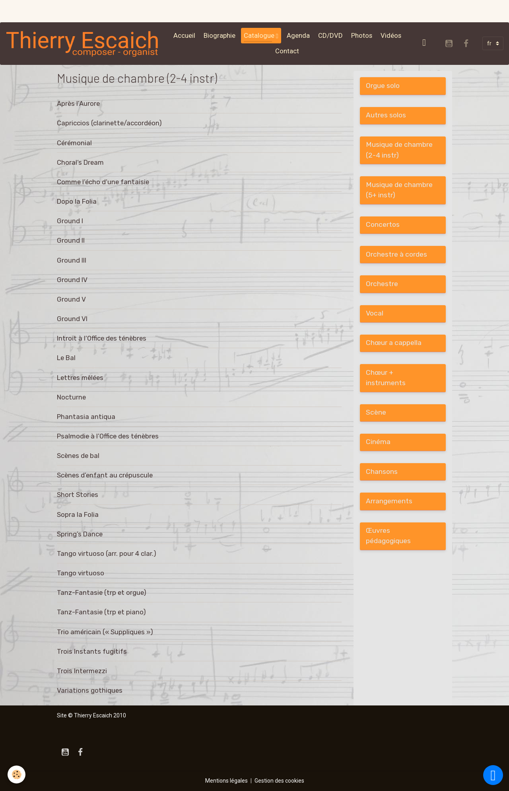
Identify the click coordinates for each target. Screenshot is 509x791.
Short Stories (77, 495)
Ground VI (72, 319)
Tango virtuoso (80, 573)
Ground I (70, 221)
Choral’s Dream (80, 162)
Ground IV (72, 280)
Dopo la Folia (77, 201)
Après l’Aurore (78, 103)
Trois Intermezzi (82, 671)
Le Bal (66, 358)
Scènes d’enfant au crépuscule (105, 475)
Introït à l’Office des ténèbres (101, 338)
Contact (287, 51)
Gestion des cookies (279, 780)
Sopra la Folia (78, 514)
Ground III (71, 260)
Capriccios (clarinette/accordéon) (109, 123)
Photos (361, 35)
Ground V (71, 299)
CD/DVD (330, 35)
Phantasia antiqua (86, 417)
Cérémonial (74, 143)
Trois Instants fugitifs (92, 651)
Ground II (71, 240)
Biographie (219, 35)
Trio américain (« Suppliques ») (105, 632)
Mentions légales (226, 780)
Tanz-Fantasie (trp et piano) (101, 612)
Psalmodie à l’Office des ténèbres (108, 436)
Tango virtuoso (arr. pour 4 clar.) (106, 553)
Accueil (184, 35)
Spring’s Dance (80, 534)
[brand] (83, 43)
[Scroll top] (493, 775)
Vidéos (391, 35)
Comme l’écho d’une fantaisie (103, 182)
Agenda (298, 35)
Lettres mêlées (80, 378)
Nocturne (71, 397)
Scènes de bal (78, 456)
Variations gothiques (89, 690)
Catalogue (260, 35)
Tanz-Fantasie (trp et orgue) (101, 592)
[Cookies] (17, 774)
